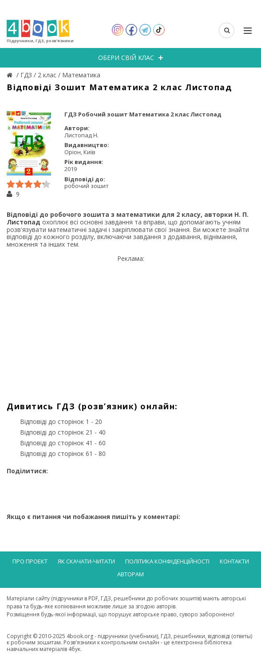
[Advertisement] (130, 325)
